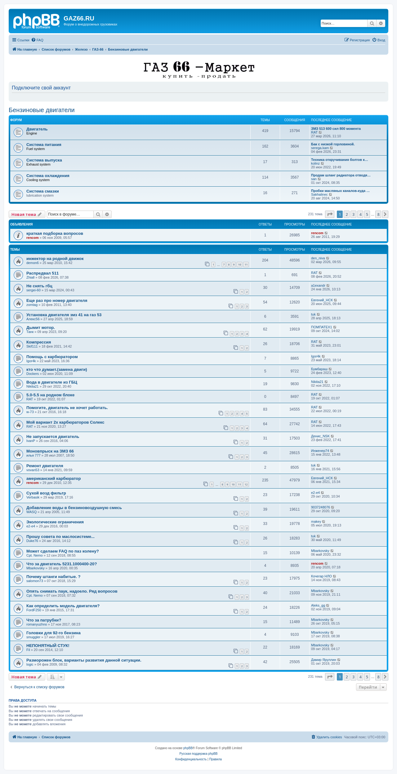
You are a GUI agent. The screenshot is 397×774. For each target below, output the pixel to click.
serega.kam (320, 148)
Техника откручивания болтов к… (339, 160)
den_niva (318, 258)
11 (246, 264)
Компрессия (38, 342)
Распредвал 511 (42, 273)
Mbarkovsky (320, 551)
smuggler (33, 637)
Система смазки (42, 191)
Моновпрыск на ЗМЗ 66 (50, 451)
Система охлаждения (47, 175)
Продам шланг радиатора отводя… (341, 175)
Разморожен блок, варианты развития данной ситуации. (83, 660)
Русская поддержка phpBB (198, 753)
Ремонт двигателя (44, 465)
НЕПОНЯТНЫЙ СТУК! (47, 645)
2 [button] (347, 214)
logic (29, 664)
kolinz (315, 163)
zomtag (32, 305)
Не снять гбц (39, 286)
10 (239, 264)
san (314, 179)
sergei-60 (33, 290)
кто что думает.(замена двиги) (56, 369)
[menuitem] (37, 40)
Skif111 (32, 346)
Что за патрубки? (43, 620)
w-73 (30, 412)
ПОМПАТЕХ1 (321, 327)
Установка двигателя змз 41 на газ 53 (63, 314)
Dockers (32, 374)
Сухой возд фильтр (46, 493)
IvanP (30, 441)
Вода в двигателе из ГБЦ (51, 382)
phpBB (188, 748)
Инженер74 (320, 451)
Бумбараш (319, 369)
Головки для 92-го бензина (53, 633)
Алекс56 (33, 319)
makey (316, 521)
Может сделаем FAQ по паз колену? (62, 551)
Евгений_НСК (322, 300)
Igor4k (31, 361)
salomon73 (34, 581)
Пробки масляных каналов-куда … (340, 191)
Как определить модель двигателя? (63, 605)
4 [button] (360, 214)
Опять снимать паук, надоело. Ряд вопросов (72, 591)
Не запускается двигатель (52, 436)
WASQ (31, 512)
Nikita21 (32, 386)
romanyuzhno (36, 624)
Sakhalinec (319, 194)
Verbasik (32, 497)
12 (246, 484)
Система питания (43, 144)
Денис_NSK (320, 436)
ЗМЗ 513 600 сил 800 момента (336, 128)
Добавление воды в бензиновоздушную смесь (74, 507)
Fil (28, 650)
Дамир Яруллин (323, 660)
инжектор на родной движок (55, 258)
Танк (29, 332)
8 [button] (378, 214)
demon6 (32, 263)
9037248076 (320, 507)
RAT (314, 132)
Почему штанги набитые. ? (53, 576)
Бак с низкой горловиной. (333, 144)
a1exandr (318, 285)
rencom (32, 237)
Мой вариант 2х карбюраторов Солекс (65, 422)
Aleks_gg (318, 605)
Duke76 (32, 541)
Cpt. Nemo (34, 555)
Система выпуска (44, 160)
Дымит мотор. (40, 327)
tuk (313, 314)
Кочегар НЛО (321, 576)
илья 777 (33, 455)
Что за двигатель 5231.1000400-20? (61, 564)
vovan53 (32, 470)
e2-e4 (315, 492)
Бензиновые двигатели (42, 110)
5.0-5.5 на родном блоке (50, 395)
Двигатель (37, 129)
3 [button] (353, 214)
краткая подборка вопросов (54, 233)
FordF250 (33, 610)
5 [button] (367, 214)
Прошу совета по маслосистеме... (60, 536)
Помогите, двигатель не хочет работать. (67, 407)
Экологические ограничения (55, 522)
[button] (329, 214)
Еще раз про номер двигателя (56, 300)
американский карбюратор (53, 478)
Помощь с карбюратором (52, 356)
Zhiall (30, 277)
